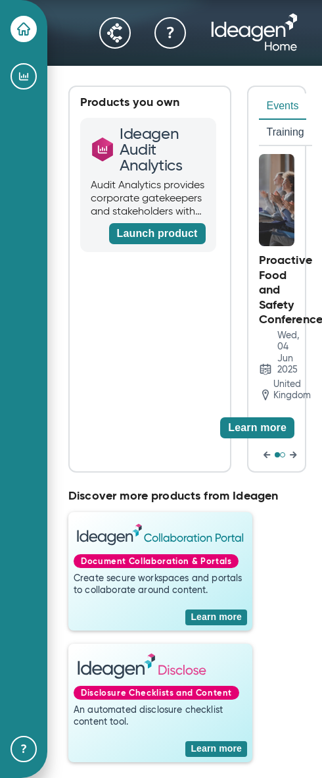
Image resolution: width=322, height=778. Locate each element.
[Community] (115, 33)
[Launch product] (157, 233)
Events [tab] (283, 105)
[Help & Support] (24, 749)
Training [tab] (285, 132)
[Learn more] (257, 427)
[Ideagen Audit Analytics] (24, 76)
